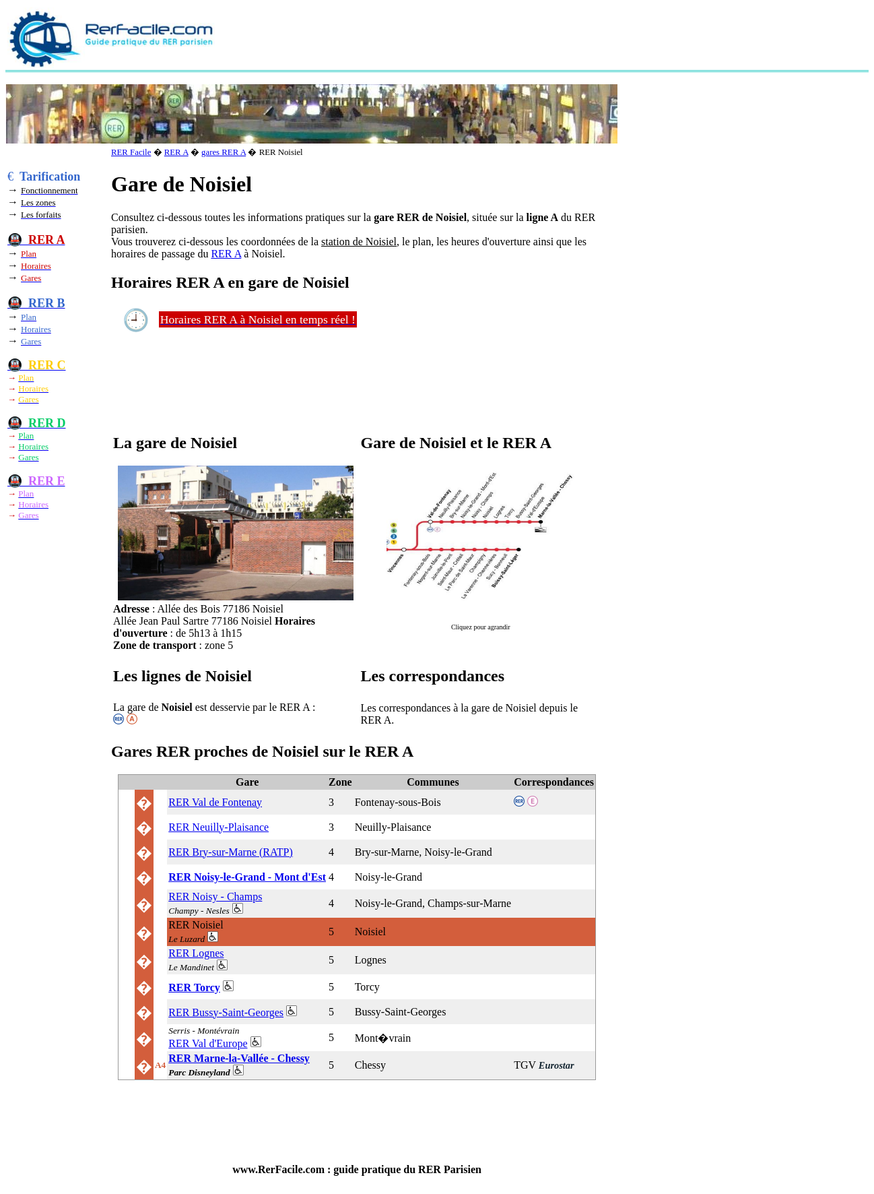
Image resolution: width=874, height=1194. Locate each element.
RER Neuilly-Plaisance (218, 827)
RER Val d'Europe (207, 1043)
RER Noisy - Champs (215, 896)
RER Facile (131, 152)
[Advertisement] (491, 37)
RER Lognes (196, 953)
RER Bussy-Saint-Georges (225, 1012)
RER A (176, 152)
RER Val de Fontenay (215, 802)
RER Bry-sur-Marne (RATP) (230, 852)
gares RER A (223, 152)
